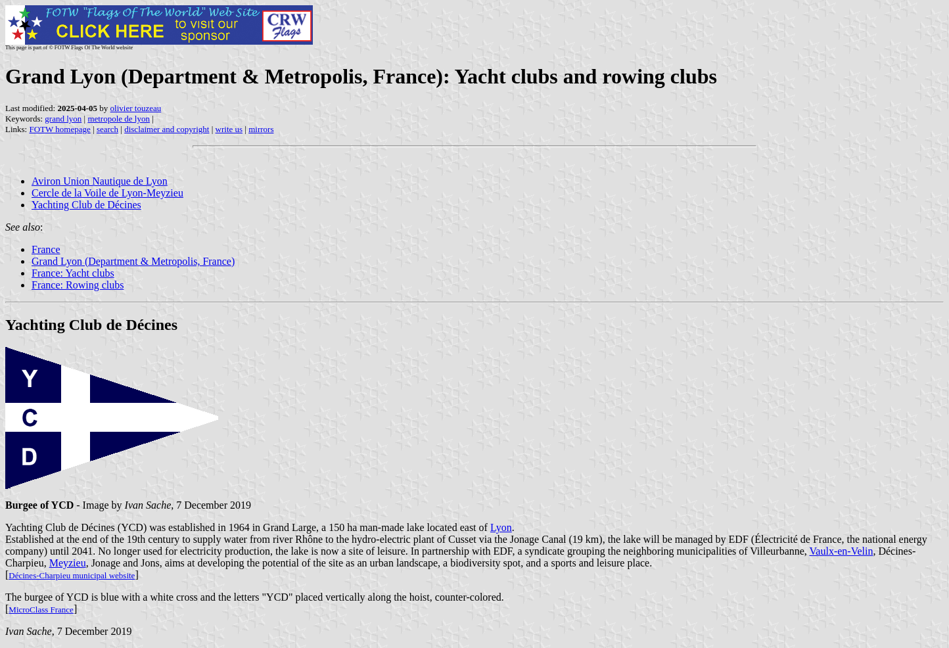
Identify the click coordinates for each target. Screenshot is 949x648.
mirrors (260, 129)
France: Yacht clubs (73, 273)
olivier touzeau (136, 108)
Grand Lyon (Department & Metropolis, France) (133, 261)
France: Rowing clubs (78, 284)
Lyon (501, 527)
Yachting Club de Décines (86, 204)
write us (229, 129)
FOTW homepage (59, 129)
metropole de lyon (118, 119)
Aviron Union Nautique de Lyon (100, 181)
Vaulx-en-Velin (841, 551)
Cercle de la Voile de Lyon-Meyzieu (107, 192)
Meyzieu (67, 562)
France (46, 249)
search (107, 129)
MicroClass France (41, 609)
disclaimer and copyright (166, 129)
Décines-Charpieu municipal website (72, 575)
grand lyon (63, 119)
